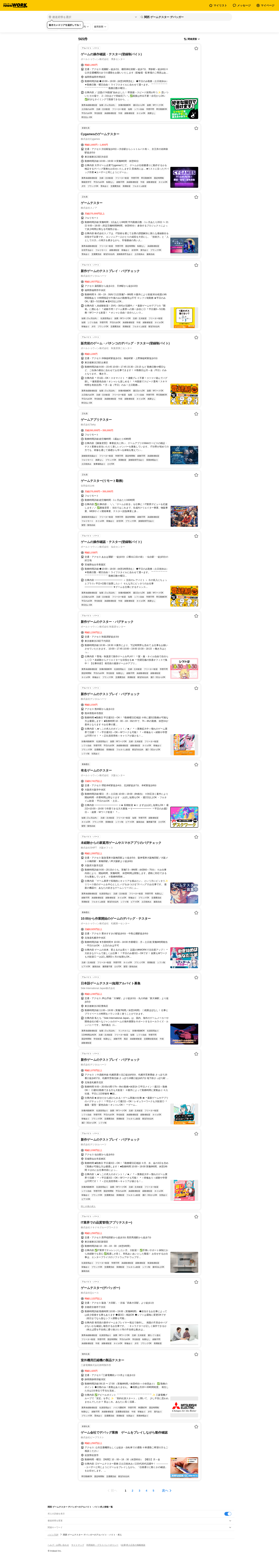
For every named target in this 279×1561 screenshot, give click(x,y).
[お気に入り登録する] (196, 48)
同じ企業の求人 (88, 1206)
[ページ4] (146, 1491)
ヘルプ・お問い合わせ (58, 1545)
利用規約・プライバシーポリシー (102, 1545)
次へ (165, 1490)
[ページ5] (153, 1491)
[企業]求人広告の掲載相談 (133, 1545)
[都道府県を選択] (93, 17)
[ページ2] (132, 1491)
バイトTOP (53, 1535)
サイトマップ (77, 1545)
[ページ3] (139, 1491)
